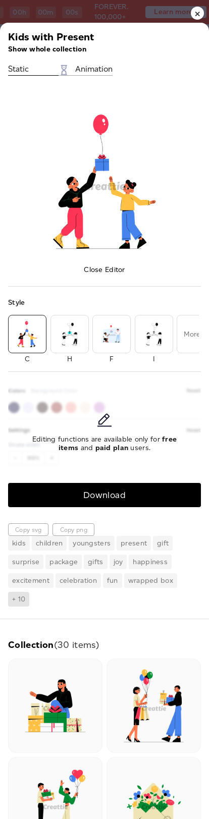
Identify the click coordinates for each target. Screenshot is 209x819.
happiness (150, 562)
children (49, 543)
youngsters (92, 543)
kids (19, 543)
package (63, 562)
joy (118, 562)
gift (163, 543)
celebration (78, 580)
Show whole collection (47, 49)
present (134, 543)
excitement (30, 580)
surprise (25, 562)
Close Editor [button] (104, 269)
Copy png (73, 529)
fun (112, 580)
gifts (95, 562)
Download (104, 494)
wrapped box (150, 580)
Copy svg (28, 529)
